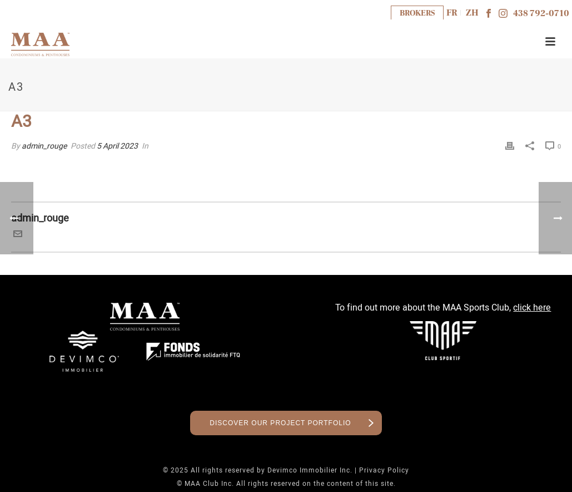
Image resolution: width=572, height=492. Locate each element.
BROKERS (417, 13)
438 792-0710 (541, 13)
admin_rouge (44, 146)
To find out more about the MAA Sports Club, (443, 308)
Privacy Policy (384, 470)
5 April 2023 (117, 146)
